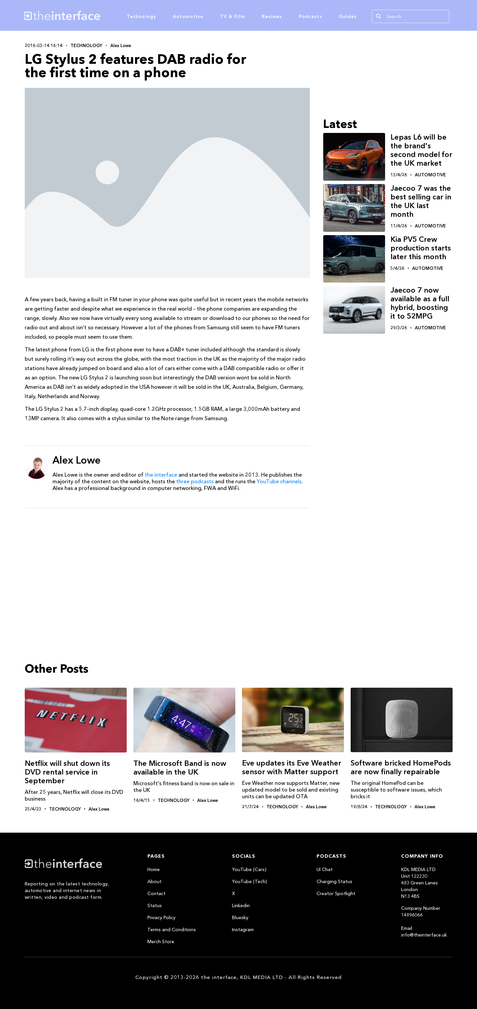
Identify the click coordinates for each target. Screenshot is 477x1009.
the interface (161, 474)
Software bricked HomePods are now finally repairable (401, 767)
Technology (141, 16)
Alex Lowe (120, 45)
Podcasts (310, 16)
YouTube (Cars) (249, 869)
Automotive (188, 16)
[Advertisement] (167, 565)
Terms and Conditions (171, 930)
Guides (348, 16)
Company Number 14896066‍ (420, 911)
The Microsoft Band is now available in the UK (179, 768)
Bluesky (240, 917)
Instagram (243, 930)
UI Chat (325, 869)
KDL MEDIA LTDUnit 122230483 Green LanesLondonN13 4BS (419, 882)
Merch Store (160, 942)
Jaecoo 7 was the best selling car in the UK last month (420, 201)
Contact (156, 893)
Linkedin (241, 905)
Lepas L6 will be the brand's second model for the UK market (421, 150)
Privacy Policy (161, 917)
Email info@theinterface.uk (424, 931)
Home (153, 869)
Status (154, 905)
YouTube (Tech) (249, 881)
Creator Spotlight (336, 893)
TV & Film (232, 16)
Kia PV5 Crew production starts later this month (420, 248)
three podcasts (195, 481)
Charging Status (334, 881)
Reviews (272, 16)
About (154, 881)
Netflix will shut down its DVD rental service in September (67, 772)
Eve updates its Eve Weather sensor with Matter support (291, 767)
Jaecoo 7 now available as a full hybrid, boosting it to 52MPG (419, 303)
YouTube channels (279, 481)
